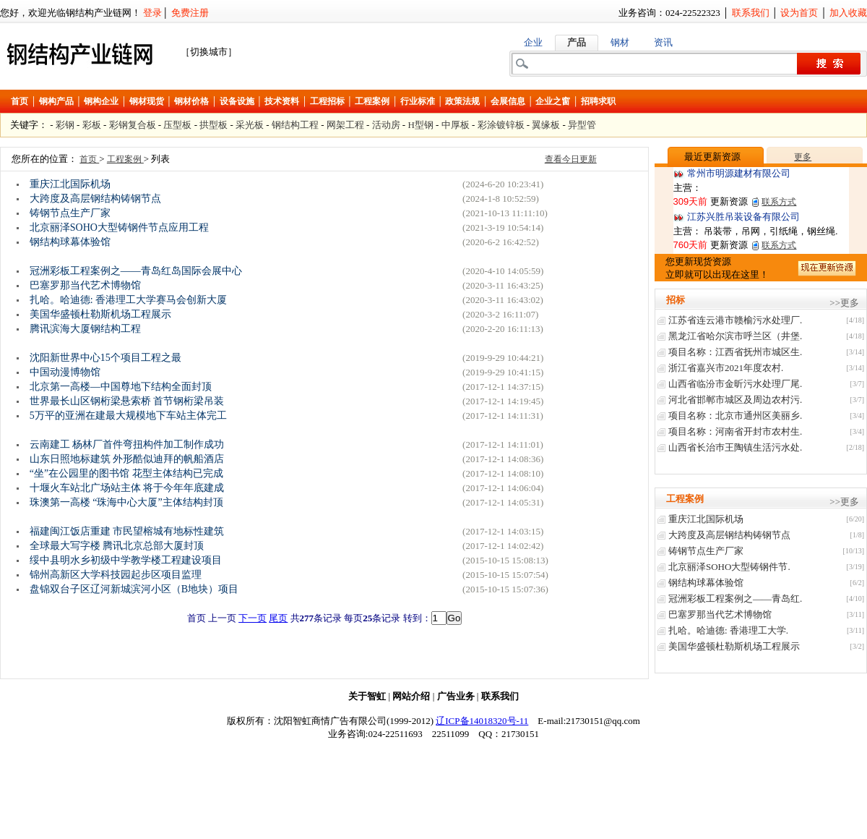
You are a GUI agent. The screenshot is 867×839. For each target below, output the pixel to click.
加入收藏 (848, 12)
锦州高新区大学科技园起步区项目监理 (116, 574)
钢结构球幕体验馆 (70, 242)
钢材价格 (191, 101)
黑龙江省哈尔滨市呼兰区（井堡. (735, 336)
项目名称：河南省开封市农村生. (735, 431)
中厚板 (455, 124)
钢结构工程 (295, 124)
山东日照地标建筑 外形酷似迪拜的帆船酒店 (127, 458)
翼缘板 (546, 124)
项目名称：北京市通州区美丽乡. (735, 415)
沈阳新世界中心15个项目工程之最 (105, 357)
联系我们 (750, 12)
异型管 (582, 124)
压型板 (177, 124)
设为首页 (799, 12)
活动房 (386, 124)
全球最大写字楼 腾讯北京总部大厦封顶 (117, 545)
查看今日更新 (571, 159)
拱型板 (213, 124)
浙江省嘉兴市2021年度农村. (725, 367)
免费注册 (190, 12)
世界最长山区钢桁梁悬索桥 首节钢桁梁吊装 (127, 401)
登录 (152, 12)
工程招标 (327, 101)
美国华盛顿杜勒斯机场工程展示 (100, 314)
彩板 (91, 124)
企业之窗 (552, 101)
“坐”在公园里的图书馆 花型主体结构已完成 (126, 473)
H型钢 (420, 124)
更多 (802, 157)
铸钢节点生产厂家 (70, 213)
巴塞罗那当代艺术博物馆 (85, 285)
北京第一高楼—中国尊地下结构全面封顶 (121, 386)
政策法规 (462, 101)
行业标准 (417, 101)
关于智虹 (367, 696)
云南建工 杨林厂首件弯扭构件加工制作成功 (127, 444)
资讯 (663, 42)
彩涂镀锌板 (501, 124)
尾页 (278, 618)
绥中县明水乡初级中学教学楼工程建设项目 (126, 560)
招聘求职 (598, 101)
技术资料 (281, 101)
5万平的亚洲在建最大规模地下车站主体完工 (128, 415)
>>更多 (844, 302)
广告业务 (456, 696)
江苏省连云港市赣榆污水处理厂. (735, 320)
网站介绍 (411, 696)
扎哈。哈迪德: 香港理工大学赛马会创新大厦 (128, 299)
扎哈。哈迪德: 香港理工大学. (728, 630)
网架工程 (345, 124)
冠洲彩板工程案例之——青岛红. (735, 598)
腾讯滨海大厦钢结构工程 (85, 328)
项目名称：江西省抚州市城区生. (735, 351)
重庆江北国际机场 (70, 184)
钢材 (620, 42)
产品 (576, 42)
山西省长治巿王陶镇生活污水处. (735, 447)
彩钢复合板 (132, 124)
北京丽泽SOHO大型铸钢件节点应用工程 (119, 227)
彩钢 (65, 124)
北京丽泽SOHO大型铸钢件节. (729, 566)
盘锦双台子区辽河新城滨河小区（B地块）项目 (134, 589)
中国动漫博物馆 (65, 372)
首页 (19, 101)
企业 (533, 42)
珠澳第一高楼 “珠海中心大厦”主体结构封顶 (126, 502)
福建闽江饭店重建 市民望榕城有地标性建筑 (127, 531)
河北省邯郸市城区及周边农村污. (735, 399)
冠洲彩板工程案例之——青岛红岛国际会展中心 (136, 270)
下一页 (252, 618)
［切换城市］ (209, 51)
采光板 (250, 124)
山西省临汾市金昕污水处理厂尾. (735, 383)
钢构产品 (56, 101)
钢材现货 (146, 101)
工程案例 (372, 101)
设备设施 (237, 101)
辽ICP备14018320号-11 (482, 720)
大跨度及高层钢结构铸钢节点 (95, 198)
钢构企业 (101, 101)
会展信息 (508, 101)
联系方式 (779, 202)
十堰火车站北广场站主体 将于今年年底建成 (127, 487)
